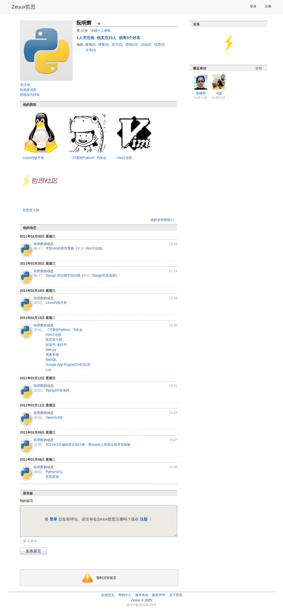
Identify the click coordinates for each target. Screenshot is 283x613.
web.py (51, 350)
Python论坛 (54, 472)
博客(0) (104, 45)
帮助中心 (125, 595)
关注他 (25, 85)
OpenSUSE (54, 417)
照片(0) (118, 45)
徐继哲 (201, 93)
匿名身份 (30, 541)
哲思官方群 (31, 210)
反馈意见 (107, 595)
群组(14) (132, 45)
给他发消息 (28, 90)
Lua (48, 370)
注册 (268, 6)
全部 (258, 68)
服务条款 (141, 595)
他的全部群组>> (162, 220)
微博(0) (91, 45)
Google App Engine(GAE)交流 (68, 365)
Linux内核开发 (33, 158)
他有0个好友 (129, 37)
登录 (253, 6)
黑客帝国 (52, 355)
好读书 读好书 (56, 345)
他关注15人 (107, 37)
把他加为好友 (30, 95)
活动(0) (146, 45)
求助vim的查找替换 (60, 248)
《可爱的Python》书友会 (88, 158)
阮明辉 (39, 244)
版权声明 (158, 595)
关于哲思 (175, 595)
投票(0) (159, 45)
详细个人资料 (101, 31)
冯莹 (219, 93)
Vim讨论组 (124, 158)
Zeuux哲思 (23, 7)
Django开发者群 (104, 275)
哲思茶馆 (52, 477)
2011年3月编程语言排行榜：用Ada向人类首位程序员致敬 (88, 445)
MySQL (51, 360)
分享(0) (90, 50)
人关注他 (86, 37)
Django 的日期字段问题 (63, 275)
